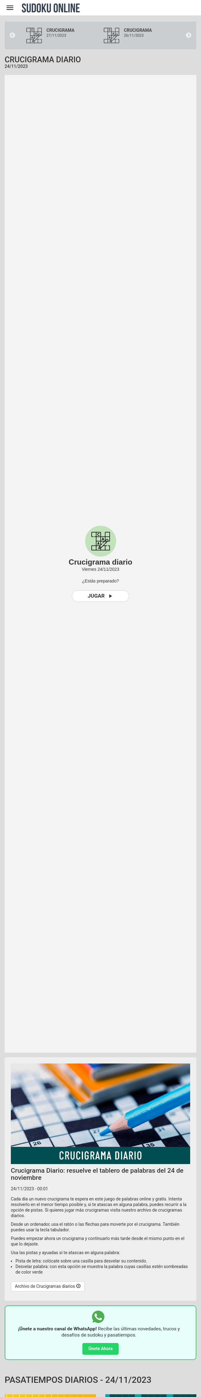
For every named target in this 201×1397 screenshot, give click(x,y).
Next (189, 35)
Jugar (100, 596)
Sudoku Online (50, 7)
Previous (12, 35)
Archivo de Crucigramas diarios (48, 1286)
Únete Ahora (101, 1348)
